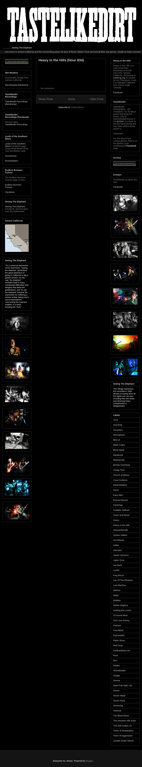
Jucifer (116, 570)
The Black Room (121, 715)
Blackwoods (119, 460)
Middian (117, 600)
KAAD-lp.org (119, 78)
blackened (118, 455)
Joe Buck (117, 565)
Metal (115, 595)
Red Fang (117, 645)
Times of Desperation (123, 730)
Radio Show (119, 640)
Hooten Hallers (120, 535)
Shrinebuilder (119, 670)
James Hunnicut (120, 555)
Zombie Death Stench (123, 740)
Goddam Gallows (121, 510)
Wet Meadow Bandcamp (16, 85)
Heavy (116, 520)
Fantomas (118, 505)
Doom (116, 490)
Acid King (117, 425)
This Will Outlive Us (122, 726)
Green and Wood (121, 515)
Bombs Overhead (121, 465)
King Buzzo (118, 575)
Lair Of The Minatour (123, 580)
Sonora (116, 680)
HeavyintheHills (120, 530)
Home (71, 99)
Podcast (117, 625)
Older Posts (96, 99)
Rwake (116, 665)
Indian (116, 545)
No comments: (48, 88)
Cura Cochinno (120, 480)
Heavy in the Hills (121, 525)
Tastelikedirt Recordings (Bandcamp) (16, 102)
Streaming (118, 705)
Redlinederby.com (121, 650)
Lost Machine (119, 585)
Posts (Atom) (77, 107)
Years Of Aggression (123, 735)
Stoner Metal (119, 695)
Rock (115, 655)
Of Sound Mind (120, 615)
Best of (116, 440)
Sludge (116, 675)
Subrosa (117, 710)
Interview (117, 550)
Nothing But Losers (122, 610)
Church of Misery (121, 475)
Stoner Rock (119, 700)
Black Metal (118, 450)
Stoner (116, 690)
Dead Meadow (120, 485)
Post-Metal (118, 630)
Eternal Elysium (120, 500)
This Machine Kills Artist (124, 720)
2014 (115, 420)
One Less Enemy (121, 620)
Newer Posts (46, 99)
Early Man (118, 495)
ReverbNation (11, 161)
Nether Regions (120, 605)
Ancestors (118, 430)
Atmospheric (119, 435)
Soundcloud (10, 156)
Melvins (116, 590)
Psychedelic (119, 635)
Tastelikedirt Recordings (16, 124)
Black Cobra (119, 445)
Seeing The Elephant (15, 206)
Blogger (89, 761)
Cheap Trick (119, 470)
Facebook (9, 192)
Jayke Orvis (118, 560)
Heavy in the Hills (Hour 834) (61, 60)
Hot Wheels (118, 540)
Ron (115, 660)
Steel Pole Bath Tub (122, 685)
